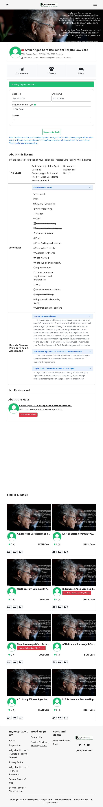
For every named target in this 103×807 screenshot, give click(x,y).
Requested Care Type (23, 104)
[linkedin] (84, 744)
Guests (15, 115)
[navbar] (95, 5)
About (12, 740)
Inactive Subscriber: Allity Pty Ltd (76, 593)
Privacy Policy (16, 762)
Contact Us (36, 737)
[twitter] (80, 744)
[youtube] (88, 744)
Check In (16, 93)
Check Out (57, 93)
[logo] (49, 5)
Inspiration (15, 745)
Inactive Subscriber (28, 414)
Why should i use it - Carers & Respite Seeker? (18, 754)
